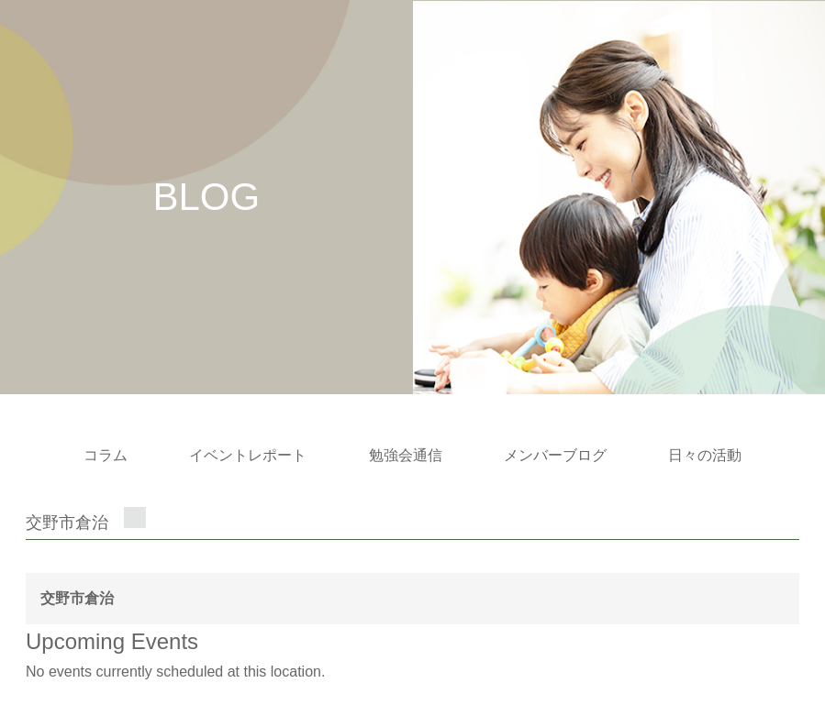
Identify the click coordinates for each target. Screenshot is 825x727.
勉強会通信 (405, 455)
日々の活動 (704, 455)
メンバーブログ (555, 455)
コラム (106, 455)
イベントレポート (248, 455)
